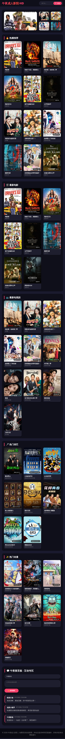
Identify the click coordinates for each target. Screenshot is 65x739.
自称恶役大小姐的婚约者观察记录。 (13, 589)
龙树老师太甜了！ (30, 138)
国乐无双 (27, 510)
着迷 (6, 398)
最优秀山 (8, 476)
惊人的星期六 (9, 510)
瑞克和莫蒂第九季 (49, 623)
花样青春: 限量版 (49, 510)
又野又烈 (8, 432)
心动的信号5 (28, 476)
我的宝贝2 (8, 104)
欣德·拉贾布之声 (49, 173)
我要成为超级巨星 (10, 138)
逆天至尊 (27, 623)
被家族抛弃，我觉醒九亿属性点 (32, 589)
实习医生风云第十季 (31, 398)
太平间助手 (47, 104)
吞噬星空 (8, 657)
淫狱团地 (47, 589)
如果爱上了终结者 (49, 138)
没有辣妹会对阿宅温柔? (32, 173)
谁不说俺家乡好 (29, 104)
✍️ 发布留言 (11, 691)
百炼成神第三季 (10, 623)
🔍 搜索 (57, 3)
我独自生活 (28, 545)
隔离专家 (8, 173)
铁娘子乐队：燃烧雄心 (32, 70)
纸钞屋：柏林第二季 (50, 70)
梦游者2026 (28, 285)
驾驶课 (7, 70)
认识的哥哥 (47, 476)
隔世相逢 (47, 398)
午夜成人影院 (13, 3)
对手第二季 (47, 364)
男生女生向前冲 (10, 545)
